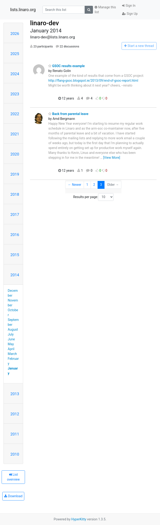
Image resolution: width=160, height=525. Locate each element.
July (11, 334)
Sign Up (130, 14)
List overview (13, 477)
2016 (14, 234)
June (11, 339)
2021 (14, 134)
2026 (14, 33)
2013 (14, 393)
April (11, 349)
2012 (14, 414)
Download (13, 496)
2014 (14, 275)
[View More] (111, 157)
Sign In (128, 5)
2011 (14, 434)
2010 (14, 454)
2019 (14, 174)
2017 (14, 214)
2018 (14, 194)
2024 (14, 73)
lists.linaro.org (23, 9)
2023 (14, 94)
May (11, 344)
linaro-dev (44, 23)
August (13, 329)
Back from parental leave (68, 114)
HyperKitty (78, 519)
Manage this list (105, 9)
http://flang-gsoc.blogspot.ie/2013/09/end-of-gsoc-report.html (93, 80)
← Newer (74, 184)
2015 (14, 254)
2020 (14, 154)
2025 (14, 53)
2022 (14, 114)
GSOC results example (66, 66)
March (12, 354)
